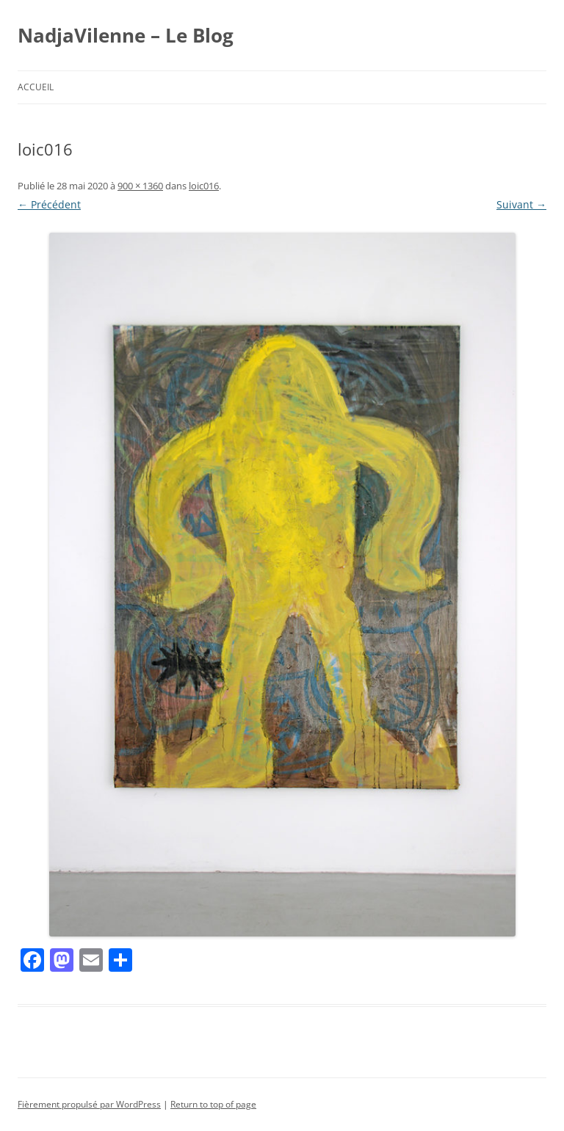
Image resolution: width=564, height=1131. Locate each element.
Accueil (36, 87)
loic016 (204, 185)
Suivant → (521, 204)
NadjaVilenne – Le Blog (126, 35)
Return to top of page (213, 1104)
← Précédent (49, 204)
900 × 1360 (140, 185)
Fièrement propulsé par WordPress (89, 1104)
